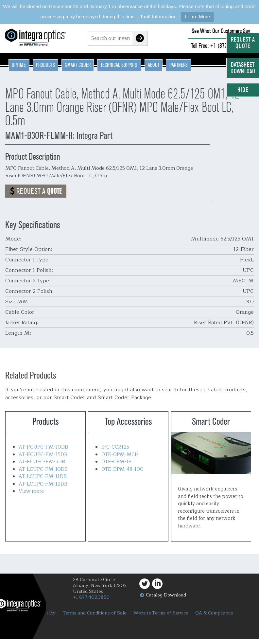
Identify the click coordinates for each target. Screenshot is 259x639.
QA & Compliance (214, 613)
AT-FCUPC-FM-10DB (43, 447)
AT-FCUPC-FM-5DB (42, 462)
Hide (242, 90)
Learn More (197, 16)
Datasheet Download (243, 68)
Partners (178, 65)
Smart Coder (78, 65)
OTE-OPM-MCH (120, 455)
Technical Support (119, 65)
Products (45, 65)
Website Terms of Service (160, 613)
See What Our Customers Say (221, 31)
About (153, 65)
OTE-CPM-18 (116, 462)
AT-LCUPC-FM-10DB (43, 469)
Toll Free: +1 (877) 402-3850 (220, 45)
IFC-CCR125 (115, 447)
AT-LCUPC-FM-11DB (43, 476)
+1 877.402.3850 (91, 597)
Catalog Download (166, 595)
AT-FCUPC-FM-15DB (43, 455)
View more (31, 491)
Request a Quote (243, 43)
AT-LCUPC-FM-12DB (43, 484)
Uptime (19, 65)
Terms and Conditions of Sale (94, 613)
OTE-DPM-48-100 (122, 469)
